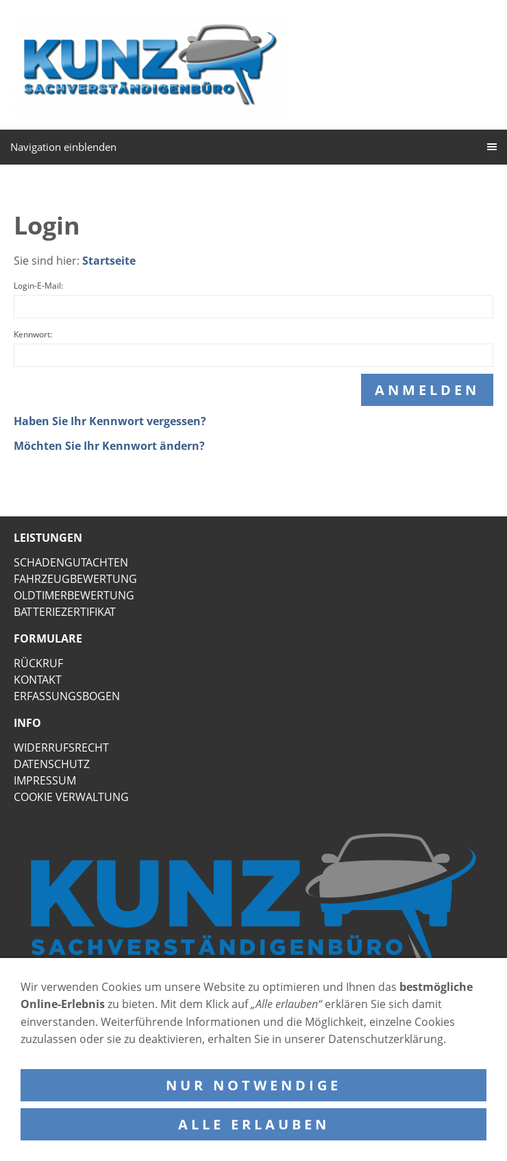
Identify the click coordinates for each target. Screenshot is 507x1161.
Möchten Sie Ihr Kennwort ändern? (109, 445)
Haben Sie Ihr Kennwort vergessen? (110, 421)
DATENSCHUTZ (52, 763)
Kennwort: (33, 334)
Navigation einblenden (63, 147)
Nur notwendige (253, 1085)
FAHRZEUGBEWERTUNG (75, 578)
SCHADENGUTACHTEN (71, 562)
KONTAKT (38, 679)
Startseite (109, 260)
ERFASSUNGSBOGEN (67, 696)
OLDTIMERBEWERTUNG (74, 595)
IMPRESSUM (45, 780)
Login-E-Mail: (38, 285)
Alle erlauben (254, 1124)
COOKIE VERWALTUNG (71, 796)
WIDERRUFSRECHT (61, 747)
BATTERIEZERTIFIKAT (65, 611)
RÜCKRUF (38, 663)
